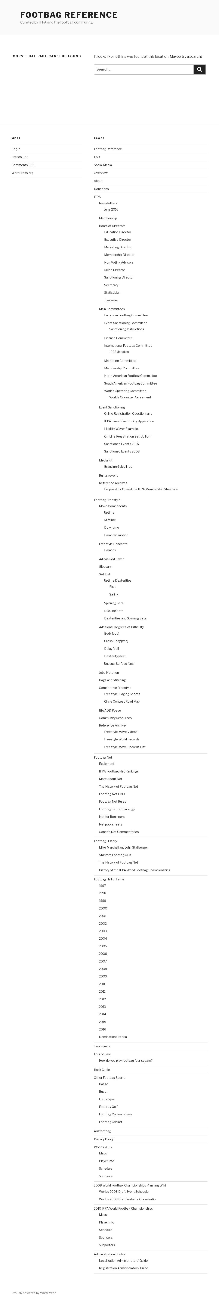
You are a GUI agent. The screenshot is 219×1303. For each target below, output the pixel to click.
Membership (108, 218)
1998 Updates (119, 352)
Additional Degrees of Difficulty (121, 627)
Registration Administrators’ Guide (123, 1268)
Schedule (105, 1168)
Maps (103, 1153)
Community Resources (115, 718)
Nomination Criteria (113, 1037)
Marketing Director (118, 247)
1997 (102, 885)
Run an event (108, 475)
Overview (101, 173)
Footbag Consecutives (115, 1114)
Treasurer (111, 300)
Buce (103, 1091)
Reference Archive (112, 725)
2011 (102, 991)
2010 (102, 984)
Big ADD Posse (110, 710)
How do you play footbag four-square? (126, 1060)
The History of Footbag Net (118, 786)
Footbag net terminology (117, 809)
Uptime (109, 512)
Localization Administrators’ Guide (123, 1260)
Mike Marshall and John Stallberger (123, 847)
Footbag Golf (108, 1106)
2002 (103, 923)
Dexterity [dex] (115, 656)
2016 (102, 1029)
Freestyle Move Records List (125, 747)
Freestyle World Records (121, 739)
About (98, 181)
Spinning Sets (114, 603)
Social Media (103, 165)
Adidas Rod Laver (111, 559)
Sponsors (106, 1176)
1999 (102, 900)
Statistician (112, 292)
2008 (103, 969)
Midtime (110, 520)
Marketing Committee (120, 361)
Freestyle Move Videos (121, 732)
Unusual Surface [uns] (119, 663)
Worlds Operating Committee (125, 391)
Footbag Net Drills (112, 794)
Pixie (112, 586)
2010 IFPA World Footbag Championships (123, 1208)
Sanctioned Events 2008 (122, 451)
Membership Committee (121, 368)
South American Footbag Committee (130, 383)
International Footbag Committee (128, 345)
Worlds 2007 (103, 1147)
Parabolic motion (116, 535)
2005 (103, 946)
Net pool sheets (110, 824)
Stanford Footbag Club (115, 855)
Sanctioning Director (119, 277)
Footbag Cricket (110, 1122)
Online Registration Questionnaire (128, 413)
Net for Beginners (112, 816)
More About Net (110, 779)
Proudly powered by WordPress (34, 1293)
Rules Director (114, 270)
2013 (102, 1006)
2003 (103, 931)
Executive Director (117, 239)
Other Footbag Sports (109, 1077)
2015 (102, 1022)
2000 (103, 908)
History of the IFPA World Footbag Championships (134, 870)
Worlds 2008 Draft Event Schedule (124, 1191)
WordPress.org (22, 173)
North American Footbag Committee (130, 375)
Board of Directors (112, 226)
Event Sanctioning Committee (125, 323)
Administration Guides (109, 1254)
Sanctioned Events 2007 (121, 444)
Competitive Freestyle (115, 688)
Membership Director (119, 254)
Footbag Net (103, 757)
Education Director (117, 232)
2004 (103, 938)
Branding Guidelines (118, 466)
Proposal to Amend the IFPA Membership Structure (141, 489)
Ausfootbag (102, 1131)
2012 (102, 999)
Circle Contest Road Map (122, 701)
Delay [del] (111, 648)
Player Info (106, 1161)
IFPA (97, 197)
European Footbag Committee (126, 315)
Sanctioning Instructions (126, 329)
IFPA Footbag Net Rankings (119, 771)
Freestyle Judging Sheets (122, 694)
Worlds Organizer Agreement (130, 397)
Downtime (111, 527)
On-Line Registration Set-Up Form (128, 436)
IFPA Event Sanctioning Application (129, 421)
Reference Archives (113, 483)
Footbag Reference (69, 15)
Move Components (113, 506)
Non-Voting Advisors (119, 262)
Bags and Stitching (112, 680)
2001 (102, 916)
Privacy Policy (103, 1139)
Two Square (102, 1046)
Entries (20, 157)
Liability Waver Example (121, 428)
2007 (103, 961)
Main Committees (112, 309)
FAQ (97, 157)
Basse (103, 1084)
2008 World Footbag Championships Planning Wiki (130, 1185)
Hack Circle (102, 1070)
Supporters (107, 1245)
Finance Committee (118, 338)
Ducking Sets (113, 611)
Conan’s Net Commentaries (119, 832)
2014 (102, 1014)
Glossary (105, 566)
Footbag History (105, 841)
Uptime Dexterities (118, 580)
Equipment (106, 763)
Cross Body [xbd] (116, 641)
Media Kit (105, 460)
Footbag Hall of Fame (109, 879)
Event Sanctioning (112, 407)
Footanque (107, 1099)
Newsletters (108, 203)
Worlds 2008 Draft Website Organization (128, 1199)
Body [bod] (111, 633)
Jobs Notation (109, 672)
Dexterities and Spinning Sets (125, 618)
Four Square (102, 1054)
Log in (16, 149)
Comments (23, 165)
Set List (104, 574)
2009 (103, 976)
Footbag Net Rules (112, 801)
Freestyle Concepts (113, 544)
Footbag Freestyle (107, 500)
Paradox (110, 550)
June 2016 (111, 209)
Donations (101, 189)
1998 (102, 893)
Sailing (113, 594)
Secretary (111, 285)
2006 (103, 953)
